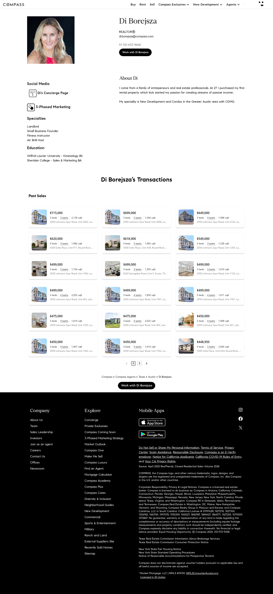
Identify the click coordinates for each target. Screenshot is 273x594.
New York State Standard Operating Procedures (167, 552)
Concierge (91, 420)
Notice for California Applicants (173, 457)
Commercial (92, 517)
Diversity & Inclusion (98, 499)
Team (34, 426)
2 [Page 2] (139, 363)
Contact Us (37, 456)
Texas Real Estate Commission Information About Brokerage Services (179, 538)
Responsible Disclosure (188, 452)
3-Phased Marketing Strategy (104, 438)
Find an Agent (94, 468)
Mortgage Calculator (98, 474)
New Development (97, 511)
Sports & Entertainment (100, 523)
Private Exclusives (96, 426)
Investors (36, 438)
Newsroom (37, 468)
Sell (152, 4)
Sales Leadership (41, 432)
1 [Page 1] (133, 363)
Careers (35, 450)
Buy (133, 4)
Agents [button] (233, 4)
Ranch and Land (96, 535)
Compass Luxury (96, 462)
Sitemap (90, 553)
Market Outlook (95, 444)
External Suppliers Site (99, 541)
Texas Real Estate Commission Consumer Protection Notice (174, 542)
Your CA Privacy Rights (160, 461)
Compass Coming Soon (100, 432)
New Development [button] (208, 4)
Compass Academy (98, 480)
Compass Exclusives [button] (173, 4)
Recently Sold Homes (99, 547)
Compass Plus (94, 487)
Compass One (94, 450)
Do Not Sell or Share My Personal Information (169, 447)
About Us (36, 420)
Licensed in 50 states (152, 577)
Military (89, 529)
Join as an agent (41, 444)
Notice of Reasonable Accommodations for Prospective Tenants (176, 556)
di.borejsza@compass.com (136, 36)
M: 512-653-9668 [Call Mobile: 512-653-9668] (130, 44)
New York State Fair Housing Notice (160, 549)
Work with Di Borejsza (135, 52)
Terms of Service (212, 447)
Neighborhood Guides (99, 505)
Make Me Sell (93, 456)
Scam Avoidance (160, 452)
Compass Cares (95, 493)
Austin (152, 376)
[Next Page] (147, 363)
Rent (143, 4)
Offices (35, 462)
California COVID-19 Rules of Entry (218, 457)
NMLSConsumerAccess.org (202, 573)
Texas (142, 376)
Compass (107, 376)
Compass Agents (125, 376)
